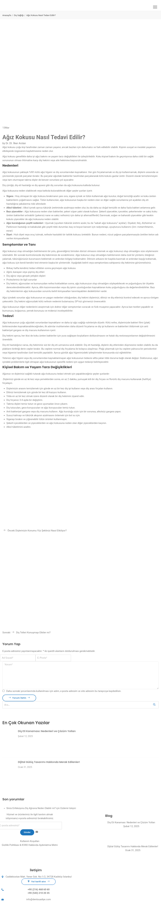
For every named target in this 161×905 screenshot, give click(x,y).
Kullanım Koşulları (29, 841)
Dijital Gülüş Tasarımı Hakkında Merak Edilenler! (49, 762)
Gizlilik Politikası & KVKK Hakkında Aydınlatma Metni (30, 845)
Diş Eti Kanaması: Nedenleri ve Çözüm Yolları (47, 731)
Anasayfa (6, 15)
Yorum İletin (19, 697)
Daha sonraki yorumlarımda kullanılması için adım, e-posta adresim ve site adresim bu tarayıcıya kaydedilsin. (63, 691)
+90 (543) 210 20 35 (39, 893)
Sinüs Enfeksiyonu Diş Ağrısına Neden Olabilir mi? (31, 808)
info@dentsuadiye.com (38, 899)
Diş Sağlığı (19, 15)
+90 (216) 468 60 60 (39, 889)
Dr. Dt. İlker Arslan (16, 143)
